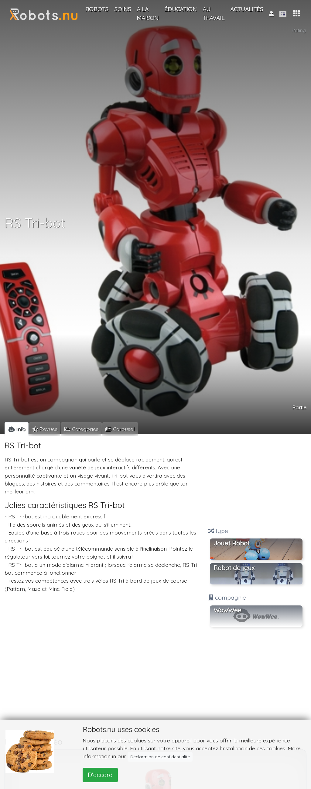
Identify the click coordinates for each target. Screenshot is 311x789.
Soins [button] (122, 9)
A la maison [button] (148, 13)
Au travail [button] (213, 13)
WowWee (227, 610)
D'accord (100, 775)
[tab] (17, 429)
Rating (299, 30)
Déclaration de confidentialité (160, 756)
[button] (296, 13)
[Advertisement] (256, 481)
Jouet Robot (232, 543)
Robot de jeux (234, 568)
